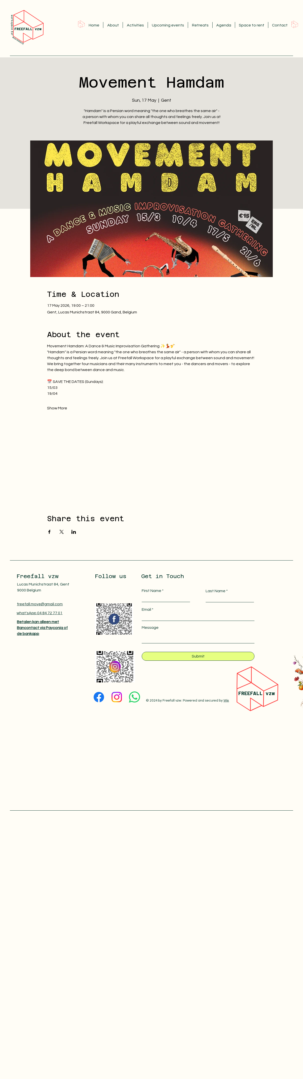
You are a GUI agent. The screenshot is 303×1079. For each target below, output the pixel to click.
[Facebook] (99, 697)
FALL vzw (262, 693)
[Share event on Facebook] (49, 532)
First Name (151, 591)
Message (150, 628)
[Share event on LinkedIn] (73, 532)
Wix (226, 700)
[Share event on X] (61, 532)
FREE (244, 693)
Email (146, 609)
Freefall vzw (37, 576)
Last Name (215, 591)
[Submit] (198, 656)
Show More (57, 408)
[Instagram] (117, 697)
